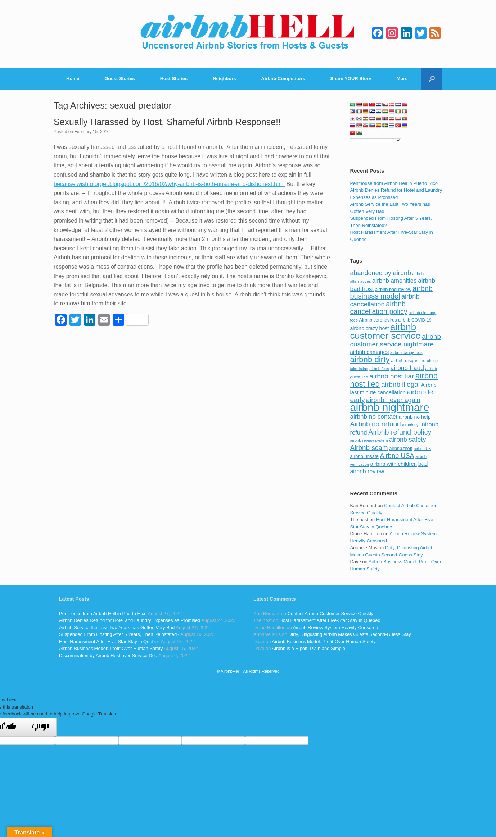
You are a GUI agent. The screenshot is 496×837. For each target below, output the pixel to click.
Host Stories (174, 78)
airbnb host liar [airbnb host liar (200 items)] (391, 376)
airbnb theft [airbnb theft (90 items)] (400, 448)
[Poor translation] (40, 727)
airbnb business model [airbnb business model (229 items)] (391, 292)
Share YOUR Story (350, 78)
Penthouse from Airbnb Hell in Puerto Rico (394, 183)
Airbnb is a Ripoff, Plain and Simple (308, 648)
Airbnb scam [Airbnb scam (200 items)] (369, 447)
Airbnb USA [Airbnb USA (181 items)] (397, 455)
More (402, 78)
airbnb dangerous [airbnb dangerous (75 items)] (406, 352)
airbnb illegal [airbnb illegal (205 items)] (400, 384)
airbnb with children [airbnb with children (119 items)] (393, 464)
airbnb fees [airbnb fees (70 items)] (379, 369)
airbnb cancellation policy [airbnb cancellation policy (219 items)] (378, 308)
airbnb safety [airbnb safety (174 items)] (407, 439)
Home (72, 78)
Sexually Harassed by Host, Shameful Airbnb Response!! (167, 122)
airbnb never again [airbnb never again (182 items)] (393, 400)
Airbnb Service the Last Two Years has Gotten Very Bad (117, 627)
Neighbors (224, 78)
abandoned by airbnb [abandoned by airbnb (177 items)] (380, 273)
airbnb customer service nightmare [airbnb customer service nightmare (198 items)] (395, 340)
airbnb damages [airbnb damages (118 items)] (369, 352)
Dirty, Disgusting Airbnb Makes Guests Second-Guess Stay (350, 634)
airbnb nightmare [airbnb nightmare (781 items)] (389, 407)
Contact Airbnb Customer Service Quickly (330, 613)
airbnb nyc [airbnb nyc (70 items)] (411, 425)
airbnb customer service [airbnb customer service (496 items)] (385, 331)
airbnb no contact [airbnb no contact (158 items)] (373, 416)
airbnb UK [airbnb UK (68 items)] (422, 448)
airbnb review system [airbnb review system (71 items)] (369, 440)
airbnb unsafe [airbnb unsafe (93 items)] (364, 456)
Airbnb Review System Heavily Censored (335, 627)
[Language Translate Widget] (375, 140)
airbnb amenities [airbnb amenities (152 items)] (394, 280)
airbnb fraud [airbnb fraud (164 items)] (407, 368)
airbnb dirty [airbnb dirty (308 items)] (369, 359)
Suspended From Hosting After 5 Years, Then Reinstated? (119, 634)
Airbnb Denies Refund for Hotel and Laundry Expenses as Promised (129, 620)
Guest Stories (119, 78)
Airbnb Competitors (283, 78)
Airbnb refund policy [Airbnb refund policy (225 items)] (399, 432)
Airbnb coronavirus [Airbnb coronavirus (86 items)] (378, 320)
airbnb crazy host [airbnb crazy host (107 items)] (369, 328)
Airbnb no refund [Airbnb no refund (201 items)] (375, 424)
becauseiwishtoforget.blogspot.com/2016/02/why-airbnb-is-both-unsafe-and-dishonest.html (169, 184)
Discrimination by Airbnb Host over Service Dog (108, 655)
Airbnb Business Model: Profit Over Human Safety (111, 648)
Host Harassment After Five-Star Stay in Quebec (109, 641)
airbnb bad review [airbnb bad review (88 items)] (393, 289)
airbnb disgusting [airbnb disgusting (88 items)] (408, 360)
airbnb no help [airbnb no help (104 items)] (415, 417)
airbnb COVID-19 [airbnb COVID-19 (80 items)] (415, 320)
